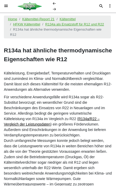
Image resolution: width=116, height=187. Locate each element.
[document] (58, 99)
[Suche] (101, 6)
